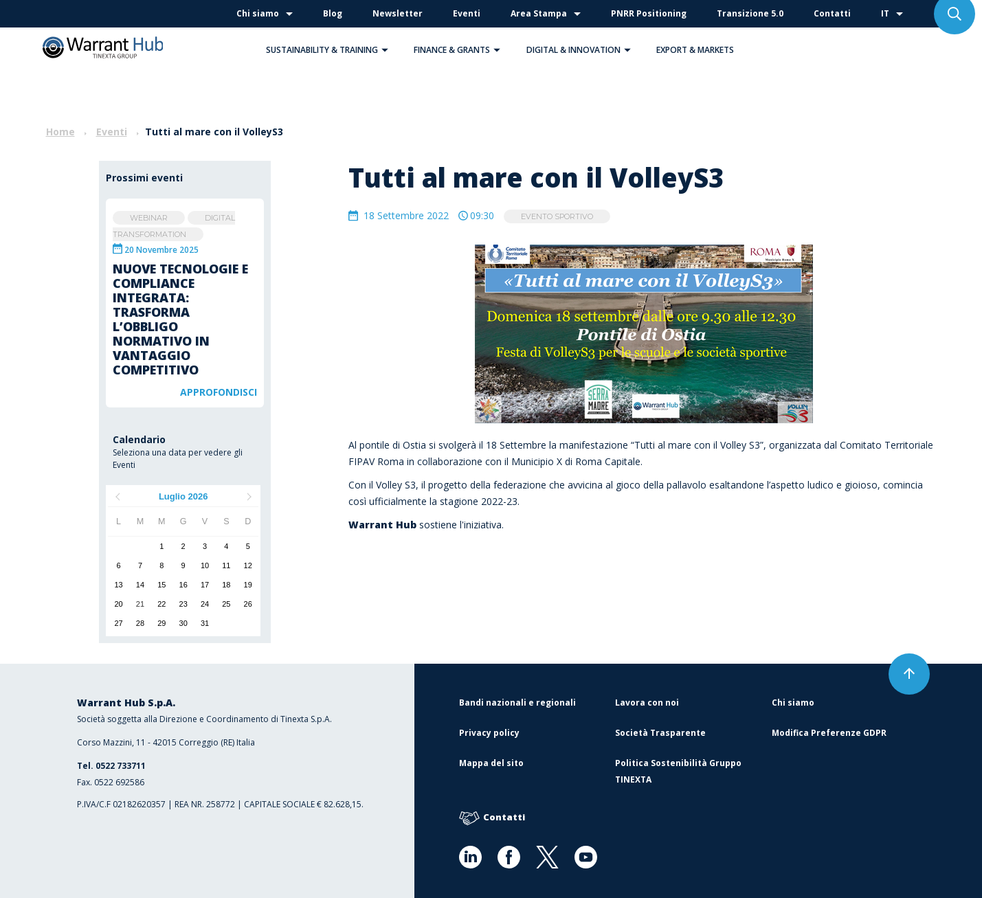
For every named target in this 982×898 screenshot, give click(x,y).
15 (161, 585)
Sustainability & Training (330, 49)
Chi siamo (257, 13)
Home (60, 131)
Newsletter (397, 13)
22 (161, 604)
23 (183, 604)
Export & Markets (695, 50)
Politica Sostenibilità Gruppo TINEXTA (678, 771)
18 (226, 585)
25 (226, 604)
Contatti (832, 13)
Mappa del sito (491, 763)
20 (119, 604)
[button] (385, 49)
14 (140, 585)
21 (140, 604)
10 (205, 565)
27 (119, 623)
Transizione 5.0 (750, 13)
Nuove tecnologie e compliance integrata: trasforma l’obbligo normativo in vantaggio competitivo (180, 319)
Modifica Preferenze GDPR (829, 733)
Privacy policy (489, 733)
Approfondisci (218, 392)
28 (140, 623)
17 (205, 585)
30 (183, 623)
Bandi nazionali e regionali (517, 702)
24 (205, 604)
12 (248, 565)
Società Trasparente (660, 733)
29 (161, 623)
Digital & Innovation (582, 49)
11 (226, 565)
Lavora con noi (647, 702)
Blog (332, 13)
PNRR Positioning (649, 13)
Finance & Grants (460, 49)
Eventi (466, 13)
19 (248, 585)
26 (248, 604)
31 (205, 623)
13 (119, 585)
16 (183, 585)
